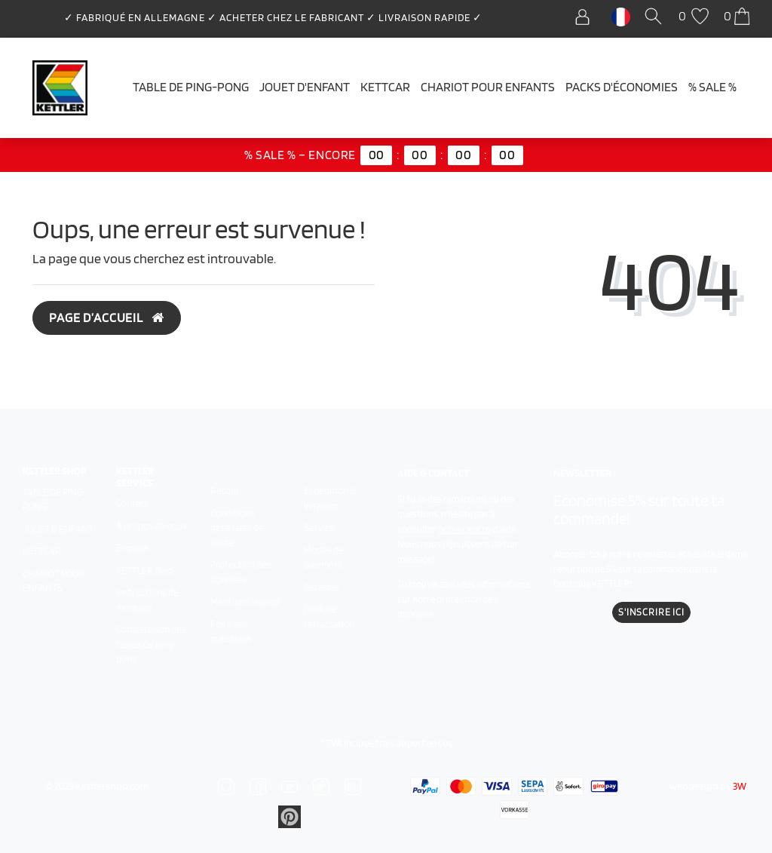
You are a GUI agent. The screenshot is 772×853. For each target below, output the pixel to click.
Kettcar (385, 86)
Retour (225, 490)
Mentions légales (245, 601)
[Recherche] (656, 17)
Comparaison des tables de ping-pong (151, 644)
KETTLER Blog (144, 570)
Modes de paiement (324, 558)
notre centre (464, 529)
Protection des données (240, 572)
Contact (132, 503)
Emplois (132, 548)
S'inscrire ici (651, 612)
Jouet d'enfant (304, 86)
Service (319, 527)
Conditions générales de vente (237, 528)
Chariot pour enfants (488, 86)
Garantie (321, 587)
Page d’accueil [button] (106, 317)
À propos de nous (151, 526)
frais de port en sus (413, 743)
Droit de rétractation (329, 616)
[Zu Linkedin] (289, 816)
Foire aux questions (231, 631)
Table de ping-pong (191, 86)
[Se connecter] (586, 17)
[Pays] (621, 15)
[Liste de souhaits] (695, 17)
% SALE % (712, 86)
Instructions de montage (147, 600)
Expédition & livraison (330, 498)
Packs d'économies (621, 86)
